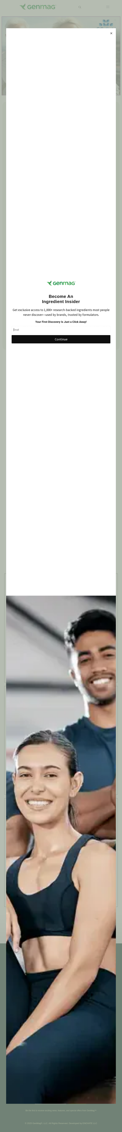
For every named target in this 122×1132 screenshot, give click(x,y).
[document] (61, 566)
